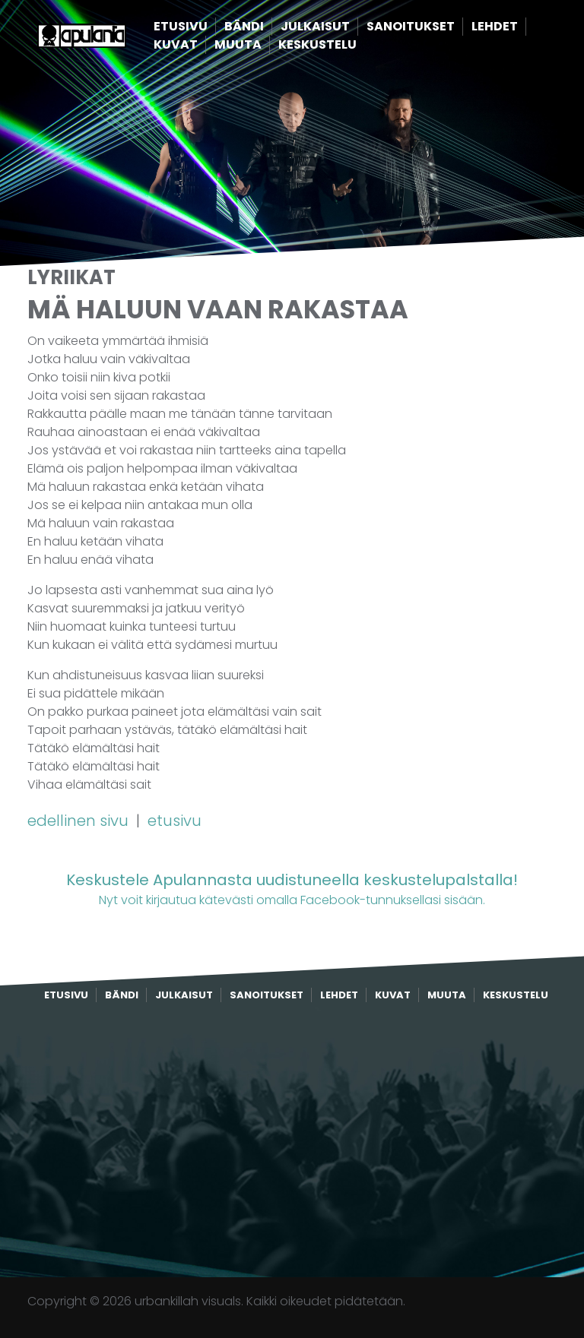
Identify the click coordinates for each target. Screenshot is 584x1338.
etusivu (175, 820)
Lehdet (518, 27)
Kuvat (199, 45)
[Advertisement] (292, 1140)
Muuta (261, 45)
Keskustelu (341, 45)
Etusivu (204, 27)
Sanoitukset (434, 27)
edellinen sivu (79, 820)
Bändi (267, 27)
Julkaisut (338, 27)
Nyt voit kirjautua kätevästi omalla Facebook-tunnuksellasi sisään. (292, 888)
